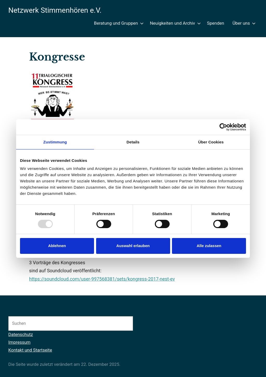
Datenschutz (20, 334)
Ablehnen (57, 245)
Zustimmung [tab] (55, 142)
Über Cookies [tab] (211, 142)
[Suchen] (123, 323)
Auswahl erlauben (133, 245)
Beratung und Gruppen (118, 23)
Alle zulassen (209, 245)
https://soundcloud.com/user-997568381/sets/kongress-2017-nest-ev (102, 279)
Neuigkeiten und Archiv (174, 23)
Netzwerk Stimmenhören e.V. (55, 10)
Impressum (19, 342)
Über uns (243, 23)
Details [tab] (133, 142)
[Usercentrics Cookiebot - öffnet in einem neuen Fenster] (223, 127)
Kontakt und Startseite (30, 350)
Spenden (215, 23)
